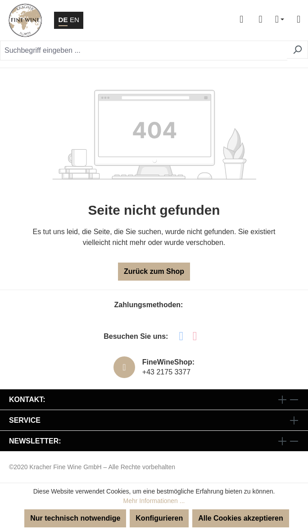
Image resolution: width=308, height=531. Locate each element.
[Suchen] (297, 50)
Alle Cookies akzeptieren (240, 518)
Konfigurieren (159, 518)
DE (63, 19)
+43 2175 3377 (166, 372)
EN (74, 19)
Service (25, 420)
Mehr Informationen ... (154, 500)
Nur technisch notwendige (75, 518)
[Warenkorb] (260, 20)
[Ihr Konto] (241, 20)
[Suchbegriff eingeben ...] (143, 50)
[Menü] (295, 20)
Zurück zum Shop (154, 271)
